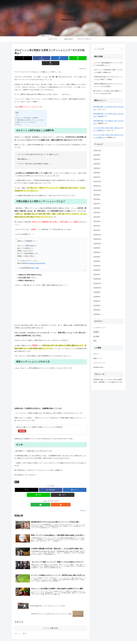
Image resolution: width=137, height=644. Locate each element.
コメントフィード (99, 363)
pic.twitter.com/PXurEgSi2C (36, 258)
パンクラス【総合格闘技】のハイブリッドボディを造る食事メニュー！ (107, 64)
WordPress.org (98, 367)
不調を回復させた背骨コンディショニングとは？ (31, 115)
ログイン (96, 354)
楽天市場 (22, 426)
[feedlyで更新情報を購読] (48, 499)
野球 (17, 476)
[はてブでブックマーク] (50, 58)
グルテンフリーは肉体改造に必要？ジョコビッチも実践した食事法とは (107, 71)
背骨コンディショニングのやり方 (26, 117)
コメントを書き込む (50, 623)
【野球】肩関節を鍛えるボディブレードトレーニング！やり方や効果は (107, 85)
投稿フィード (97, 358)
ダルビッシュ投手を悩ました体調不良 (27, 113)
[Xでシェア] (26, 58)
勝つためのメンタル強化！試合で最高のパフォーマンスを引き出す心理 (107, 92)
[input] (108, 49)
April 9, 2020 (35, 263)
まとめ (19, 119)
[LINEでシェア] (62, 58)
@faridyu (32, 240)
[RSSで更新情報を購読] (52, 499)
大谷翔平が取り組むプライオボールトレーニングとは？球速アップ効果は (107, 78)
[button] (75, 58)
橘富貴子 (101, 116)
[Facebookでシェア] (38, 58)
